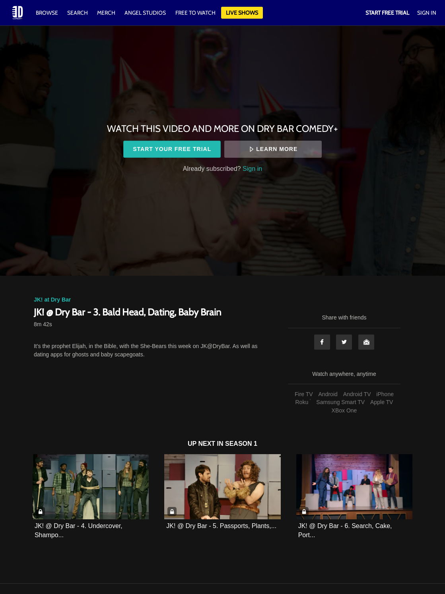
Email (366, 342)
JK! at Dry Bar (52, 299)
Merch (106, 12)
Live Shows (242, 12)
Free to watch (195, 12)
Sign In (426, 12)
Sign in (252, 168)
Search (78, 12)
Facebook (322, 342)
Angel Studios (145, 12)
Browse (47, 12)
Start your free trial (172, 149)
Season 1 (241, 443)
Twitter (344, 342)
